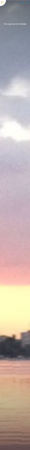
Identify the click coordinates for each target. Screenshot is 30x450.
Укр (27, 2)
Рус (22, 2)
